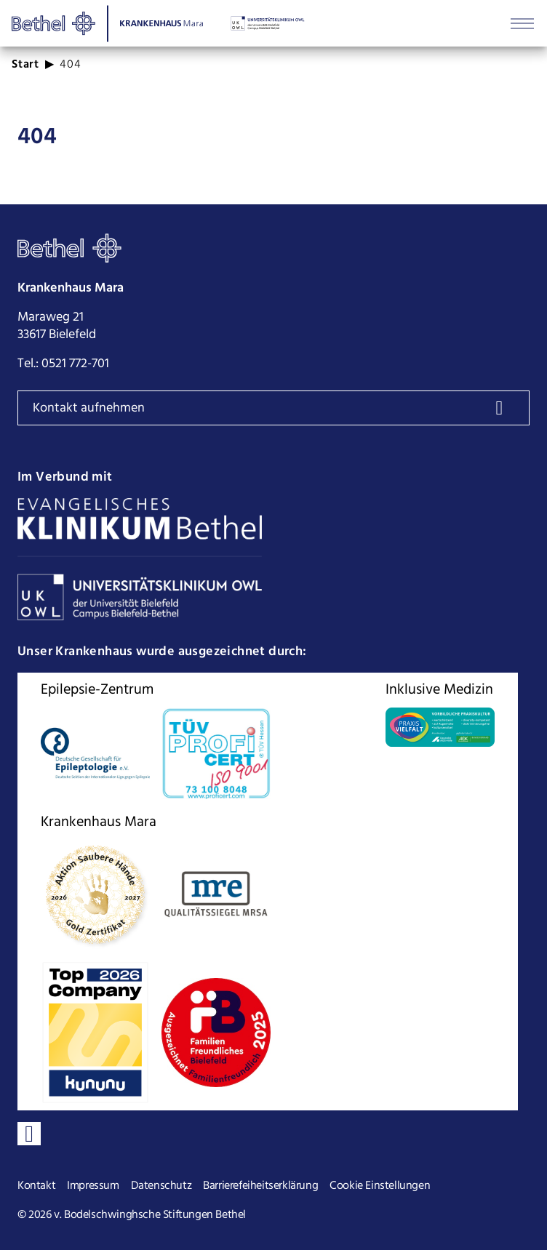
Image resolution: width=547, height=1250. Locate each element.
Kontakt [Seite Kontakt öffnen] (36, 1186)
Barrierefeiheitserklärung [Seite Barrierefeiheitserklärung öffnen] (260, 1186)
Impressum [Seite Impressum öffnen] (93, 1186)
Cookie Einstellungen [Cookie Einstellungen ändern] (380, 1186)
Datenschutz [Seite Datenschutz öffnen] (161, 1186)
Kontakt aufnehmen (89, 408)
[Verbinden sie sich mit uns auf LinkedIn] (29, 1133)
